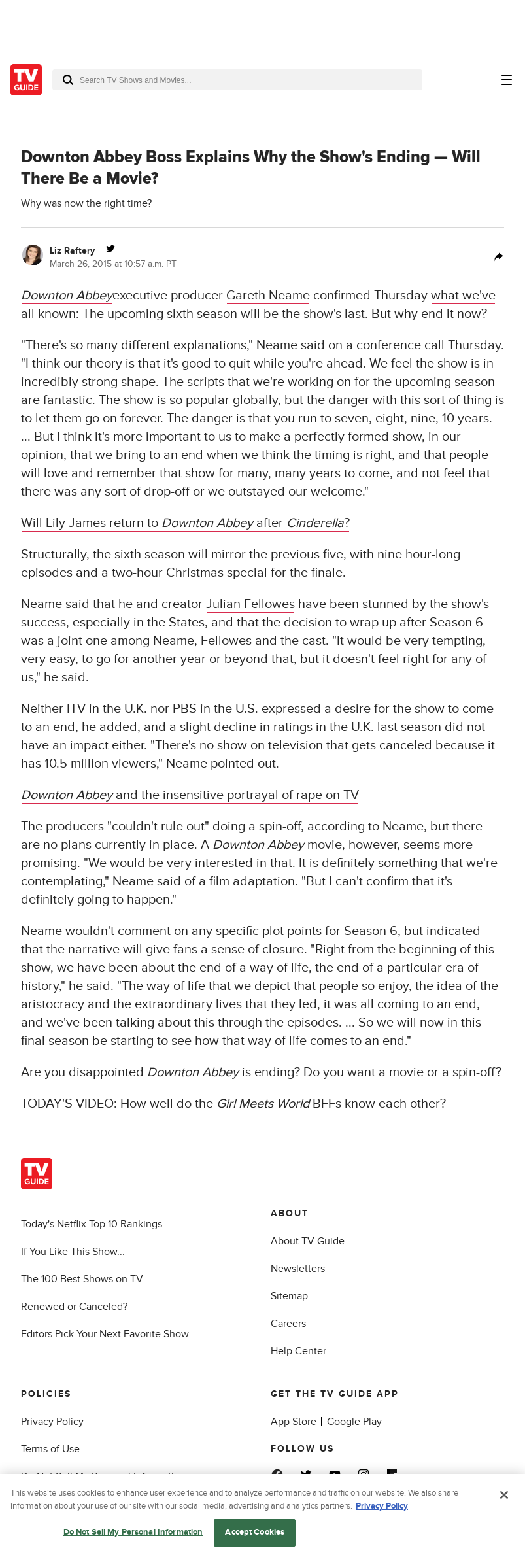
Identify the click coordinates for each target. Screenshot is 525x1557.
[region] (262, 1515)
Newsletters (298, 1268)
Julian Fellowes (250, 604)
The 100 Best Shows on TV (82, 1279)
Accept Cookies (254, 1532)
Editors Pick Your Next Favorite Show (105, 1334)
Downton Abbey (66, 295)
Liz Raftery (72, 250)
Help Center (298, 1351)
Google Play (354, 1421)
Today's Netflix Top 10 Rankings (91, 1224)
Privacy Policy (52, 1421)
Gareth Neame (268, 295)
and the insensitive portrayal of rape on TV (190, 795)
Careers (288, 1323)
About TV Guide (308, 1241)
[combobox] (237, 79)
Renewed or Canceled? (74, 1306)
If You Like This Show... (73, 1251)
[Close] (504, 1494)
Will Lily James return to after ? (185, 523)
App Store (293, 1421)
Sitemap (289, 1296)
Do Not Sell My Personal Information (133, 1532)
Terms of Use (50, 1449)
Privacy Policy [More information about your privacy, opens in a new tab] (382, 1506)
